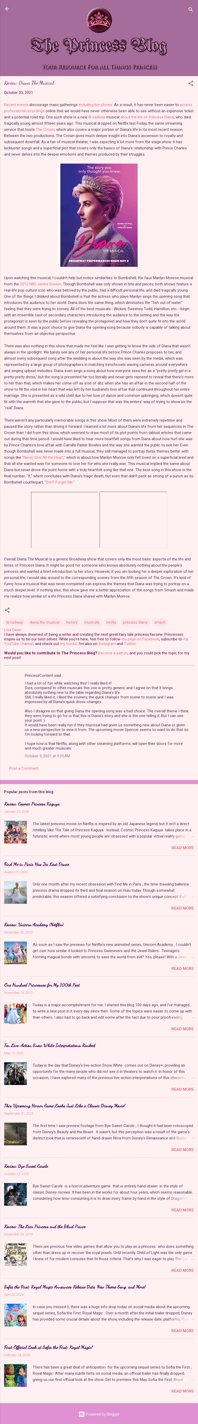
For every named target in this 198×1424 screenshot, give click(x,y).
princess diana (135, 622)
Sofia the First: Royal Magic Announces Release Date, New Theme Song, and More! (74, 1287)
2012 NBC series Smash (40, 284)
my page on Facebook (140, 639)
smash (160, 622)
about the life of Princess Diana (147, 117)
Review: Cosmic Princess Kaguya (32, 804)
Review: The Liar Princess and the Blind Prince (44, 1226)
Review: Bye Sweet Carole (26, 1166)
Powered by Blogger (99, 1414)
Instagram (107, 643)
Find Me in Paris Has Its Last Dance (36, 864)
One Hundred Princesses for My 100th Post (42, 985)
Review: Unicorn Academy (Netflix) (33, 924)
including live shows (95, 104)
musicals (92, 622)
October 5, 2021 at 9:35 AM (47, 756)
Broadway (96, 117)
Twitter (130, 643)
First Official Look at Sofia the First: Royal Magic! (48, 1347)
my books (68, 643)
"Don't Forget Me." (60, 482)
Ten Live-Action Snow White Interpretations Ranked (49, 1045)
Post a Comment (23, 768)
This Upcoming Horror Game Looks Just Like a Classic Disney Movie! (64, 1105)
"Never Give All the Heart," (43, 457)
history (72, 622)
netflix (111, 622)
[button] (191, 84)
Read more (182, 848)
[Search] (191, 10)
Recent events (16, 104)
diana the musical (44, 622)
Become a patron (113, 653)
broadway (14, 622)
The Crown (45, 129)
